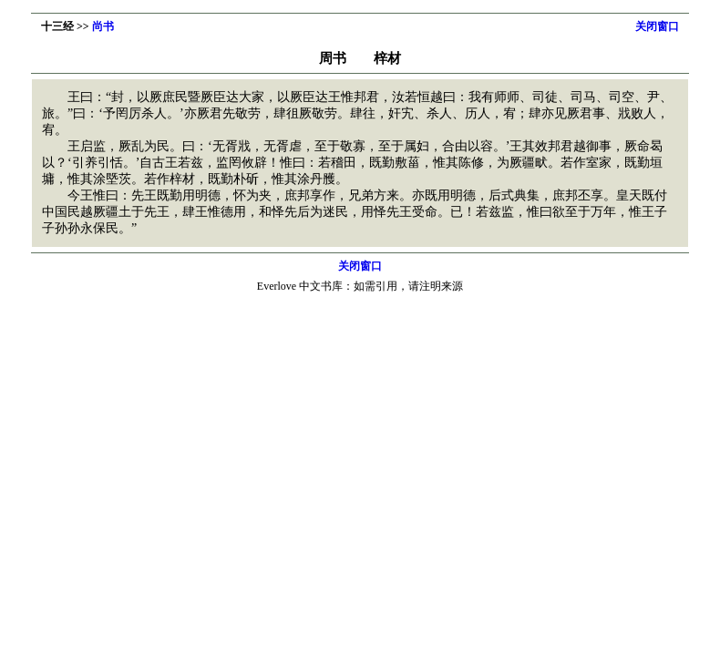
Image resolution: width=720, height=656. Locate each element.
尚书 (103, 26)
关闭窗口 (657, 26)
